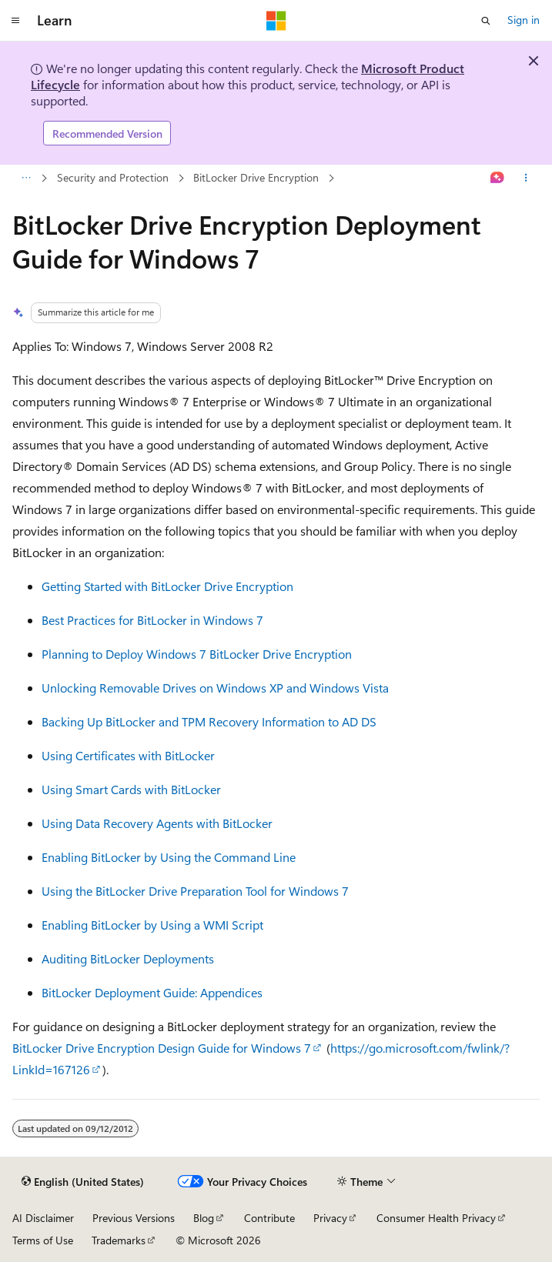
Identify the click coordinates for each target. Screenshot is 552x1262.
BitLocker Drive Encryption (256, 177)
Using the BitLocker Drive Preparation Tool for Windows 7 (195, 891)
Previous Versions (133, 1217)
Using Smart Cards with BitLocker (131, 789)
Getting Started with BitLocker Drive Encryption (167, 586)
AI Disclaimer (43, 1217)
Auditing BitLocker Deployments (128, 958)
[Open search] (485, 21)
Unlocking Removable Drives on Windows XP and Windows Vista (215, 687)
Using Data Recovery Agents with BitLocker (157, 823)
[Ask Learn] (498, 178)
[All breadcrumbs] (25, 178)
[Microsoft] (276, 21)
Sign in (523, 19)
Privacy (330, 1217)
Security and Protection (113, 177)
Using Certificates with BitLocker (128, 755)
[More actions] (526, 178)
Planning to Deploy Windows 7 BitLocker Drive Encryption (197, 654)
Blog (203, 1217)
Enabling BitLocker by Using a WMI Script (152, 924)
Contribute (269, 1217)
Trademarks (119, 1240)
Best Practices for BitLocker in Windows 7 (152, 620)
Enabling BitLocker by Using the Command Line (169, 857)
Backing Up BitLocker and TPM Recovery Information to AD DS (209, 721)
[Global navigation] (15, 21)
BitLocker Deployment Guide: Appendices (152, 992)
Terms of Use (42, 1240)
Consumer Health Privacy (436, 1217)
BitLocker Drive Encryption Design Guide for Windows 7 (161, 1048)
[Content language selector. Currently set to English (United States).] (82, 1182)
